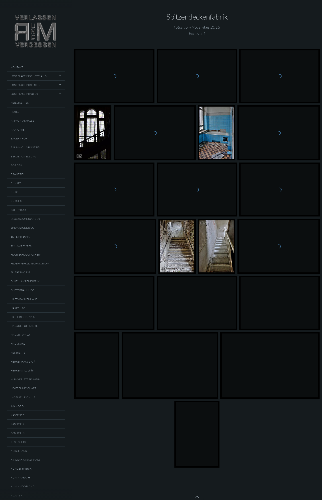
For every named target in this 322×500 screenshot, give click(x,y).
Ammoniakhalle (22, 120)
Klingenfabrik (21, 468)
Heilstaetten (20, 102)
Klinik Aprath (20, 477)
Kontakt (17, 67)
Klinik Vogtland (22, 486)
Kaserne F (17, 415)
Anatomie (17, 129)
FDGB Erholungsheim (26, 254)
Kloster (16, 495)
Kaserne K (18, 433)
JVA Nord (17, 406)
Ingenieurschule (23, 397)
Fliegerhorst (20, 272)
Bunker (16, 183)
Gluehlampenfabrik (25, 281)
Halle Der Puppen (23, 317)
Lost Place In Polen (24, 93)
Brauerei (17, 174)
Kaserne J (17, 424)
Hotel (15, 111)
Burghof (17, 200)
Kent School (20, 442)
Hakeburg (18, 308)
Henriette (18, 352)
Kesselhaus (19, 450)
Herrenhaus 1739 (23, 361)
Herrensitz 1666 (22, 370)
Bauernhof (19, 138)
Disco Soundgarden (25, 218)
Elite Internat (21, 236)
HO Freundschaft (23, 388)
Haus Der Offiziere (24, 325)
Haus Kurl (18, 343)
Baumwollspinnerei (25, 147)
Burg (14, 192)
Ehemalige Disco (22, 227)
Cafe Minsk (18, 210)
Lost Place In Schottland (29, 76)
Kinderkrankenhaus (25, 459)
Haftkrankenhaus (24, 299)
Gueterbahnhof (22, 290)
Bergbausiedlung (23, 156)
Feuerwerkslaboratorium (30, 263)
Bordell (17, 165)
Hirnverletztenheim (26, 379)
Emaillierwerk (21, 245)
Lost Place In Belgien (25, 85)
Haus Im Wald (20, 334)
